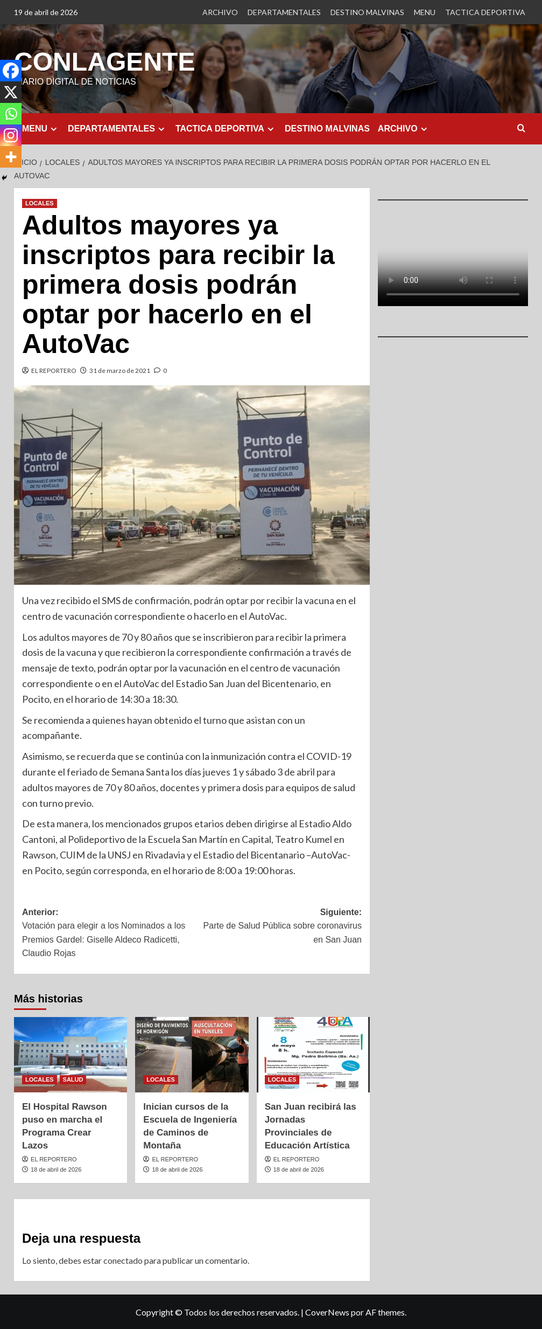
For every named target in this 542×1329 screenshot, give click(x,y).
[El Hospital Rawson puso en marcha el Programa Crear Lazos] (70, 1054)
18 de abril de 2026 (56, 1169)
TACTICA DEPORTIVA (485, 12)
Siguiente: (277, 926)
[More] (11, 157)
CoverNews (327, 1311)
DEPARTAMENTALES (284, 12)
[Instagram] (11, 135)
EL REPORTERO (53, 370)
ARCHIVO (220, 12)
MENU (424, 12)
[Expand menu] (53, 128)
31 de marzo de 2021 (119, 370)
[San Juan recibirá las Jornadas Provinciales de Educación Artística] (313, 1054)
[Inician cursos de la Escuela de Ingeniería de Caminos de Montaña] (191, 1054)
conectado (123, 1260)
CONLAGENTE (104, 61)
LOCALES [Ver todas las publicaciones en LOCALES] (39, 202)
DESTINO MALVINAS (367, 12)
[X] (11, 92)
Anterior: (107, 933)
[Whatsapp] (11, 113)
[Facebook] (11, 70)
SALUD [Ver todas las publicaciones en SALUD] (73, 1079)
